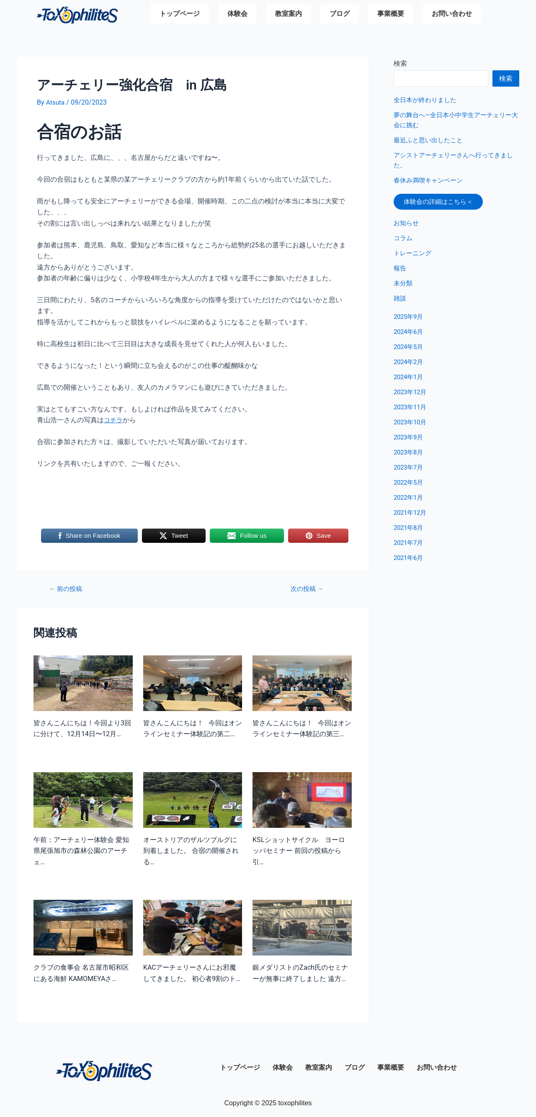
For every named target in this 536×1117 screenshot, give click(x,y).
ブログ (340, 14)
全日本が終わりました (427, 100)
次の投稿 (307, 588)
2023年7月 (410, 471)
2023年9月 (410, 440)
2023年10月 (412, 425)
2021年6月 (410, 561)
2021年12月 (412, 516)
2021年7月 (410, 546)
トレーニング (414, 256)
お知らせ (407, 226)
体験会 (237, 14)
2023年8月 (410, 456)
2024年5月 (410, 350)
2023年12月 (412, 395)
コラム (404, 241)
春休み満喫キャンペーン (430, 180)
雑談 (400, 302)
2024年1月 (410, 380)
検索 (400, 63)
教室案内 (288, 14)
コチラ (114, 420)
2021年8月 (410, 531)
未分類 (404, 286)
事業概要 (390, 14)
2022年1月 (410, 501)
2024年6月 (410, 335)
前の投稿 (67, 588)
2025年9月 (410, 320)
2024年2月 (410, 365)
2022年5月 (410, 486)
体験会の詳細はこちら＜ (443, 203)
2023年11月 (412, 410)
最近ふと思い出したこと (430, 140)
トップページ (180, 14)
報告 (400, 271)
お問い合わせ (452, 14)
